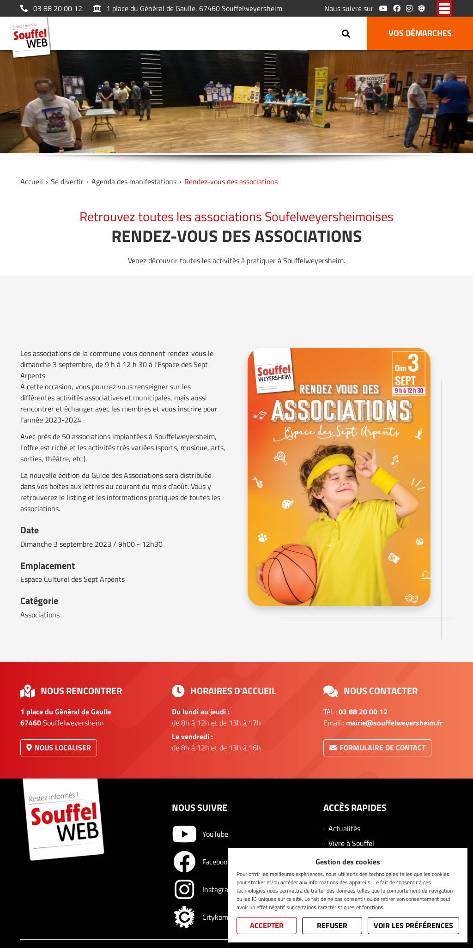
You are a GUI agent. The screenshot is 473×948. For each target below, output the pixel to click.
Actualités (344, 828)
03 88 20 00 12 (51, 8)
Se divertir (67, 181)
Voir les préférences (413, 925)
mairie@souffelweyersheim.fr (394, 722)
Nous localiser (58, 747)
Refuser (332, 925)
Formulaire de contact (377, 747)
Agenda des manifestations (133, 181)
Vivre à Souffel (351, 843)
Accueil (31, 181)
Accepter (267, 925)
